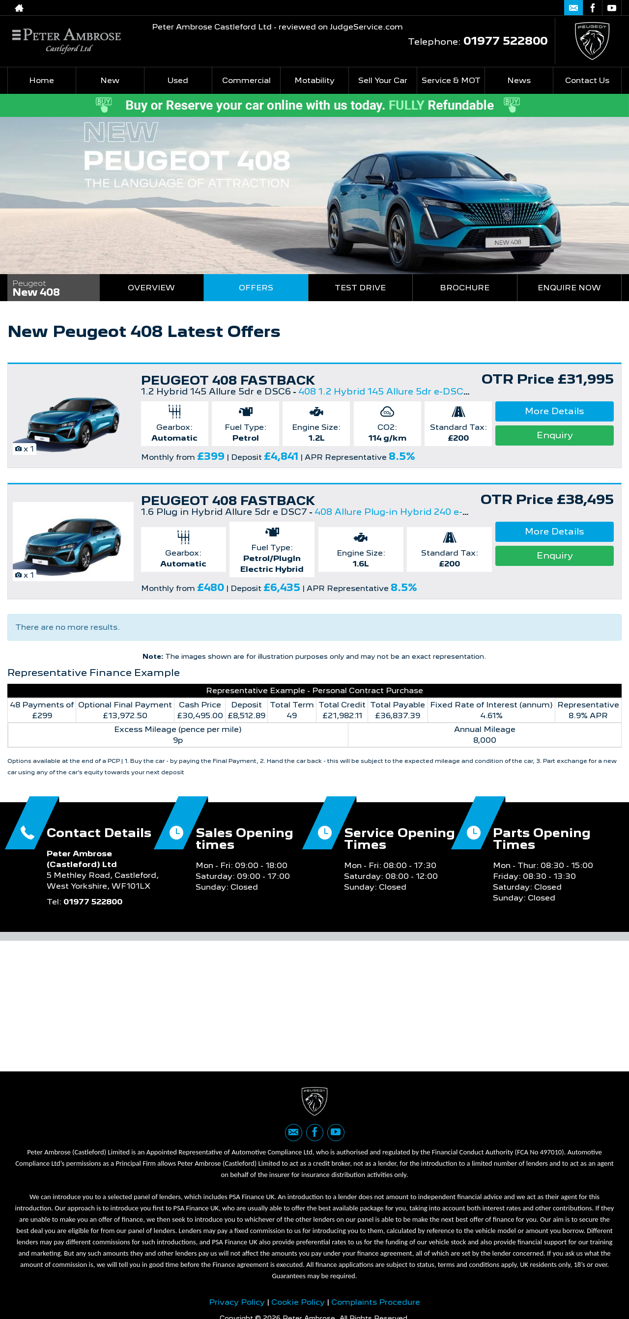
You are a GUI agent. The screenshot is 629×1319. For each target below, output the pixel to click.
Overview (151, 287)
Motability (314, 80)
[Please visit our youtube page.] (611, 8)
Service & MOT (451, 80)
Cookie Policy (298, 1305)
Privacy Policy (237, 1305)
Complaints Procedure (375, 1305)
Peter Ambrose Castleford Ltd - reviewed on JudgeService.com (277, 26)
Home (41, 80)
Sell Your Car (382, 80)
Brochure (464, 287)
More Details (554, 411)
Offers (256, 287)
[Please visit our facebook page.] (592, 8)
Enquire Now (569, 287)
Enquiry (555, 435)
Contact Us (587, 80)
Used (178, 80)
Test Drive (360, 287)
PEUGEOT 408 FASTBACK (228, 380)
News (519, 80)
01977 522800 (512, 7)
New (109, 80)
